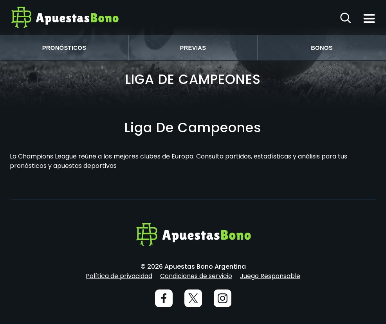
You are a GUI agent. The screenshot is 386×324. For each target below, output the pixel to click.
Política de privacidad (119, 275)
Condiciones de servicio (196, 275)
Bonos (322, 48)
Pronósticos (64, 48)
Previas (193, 48)
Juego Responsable (270, 275)
